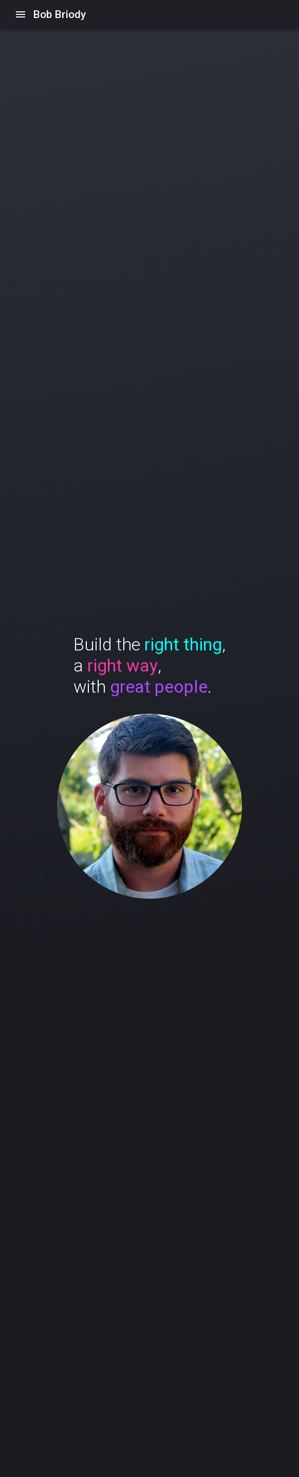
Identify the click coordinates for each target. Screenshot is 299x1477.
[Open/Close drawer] (20, 14)
